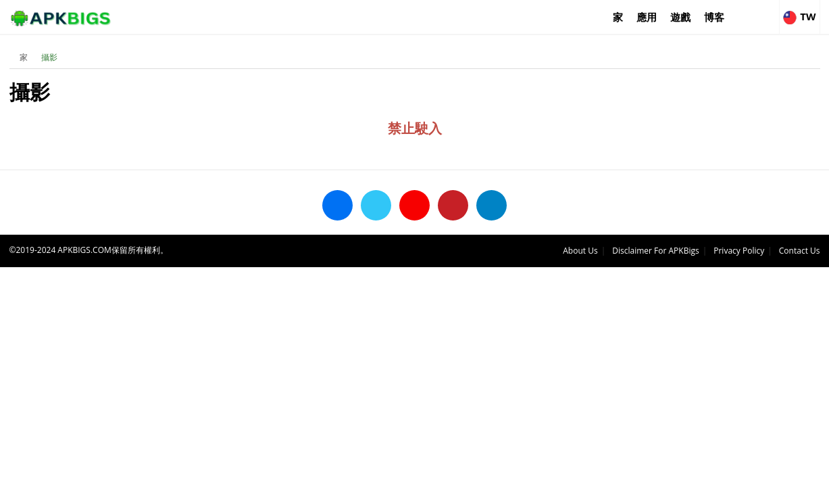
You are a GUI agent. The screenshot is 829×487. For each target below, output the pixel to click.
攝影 (49, 57)
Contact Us (799, 250)
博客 (714, 17)
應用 (646, 17)
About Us (580, 250)
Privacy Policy (738, 250)
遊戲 (680, 17)
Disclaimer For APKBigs (655, 250)
